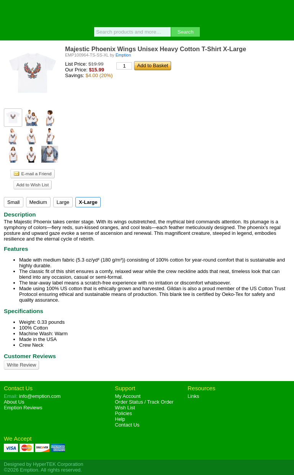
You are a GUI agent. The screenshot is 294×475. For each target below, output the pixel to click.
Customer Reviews (30, 356)
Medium (38, 202)
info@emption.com (40, 396)
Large (63, 202)
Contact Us (18, 388)
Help (120, 419)
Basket (284, 12)
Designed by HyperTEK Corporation (43, 464)
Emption (147, 13)
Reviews (23, 407)
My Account (127, 396)
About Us (14, 402)
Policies (123, 413)
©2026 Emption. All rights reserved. (43, 470)
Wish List (125, 407)
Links (193, 396)
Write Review (21, 365)
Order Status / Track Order (144, 402)
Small (13, 202)
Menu (9, 12)
